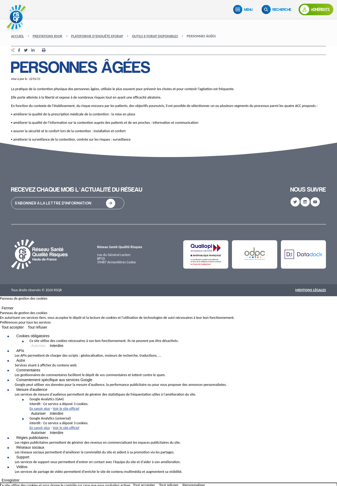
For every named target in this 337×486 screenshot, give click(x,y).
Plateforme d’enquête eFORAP (97, 36)
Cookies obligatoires (32, 336)
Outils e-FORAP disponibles (155, 36)
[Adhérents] (316, 9)
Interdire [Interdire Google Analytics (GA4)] (56, 413)
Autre (20, 360)
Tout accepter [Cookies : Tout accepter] (13, 327)
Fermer (7, 308)
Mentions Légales (310, 290)
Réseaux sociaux (30, 447)
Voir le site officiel (66, 408)
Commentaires (28, 370)
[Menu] (244, 9)
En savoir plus (39, 408)
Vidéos (22, 467)
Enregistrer (10, 480)
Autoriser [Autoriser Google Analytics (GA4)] (38, 413)
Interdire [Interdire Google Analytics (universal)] (56, 433)
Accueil (17, 36)
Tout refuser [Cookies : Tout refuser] (37, 327)
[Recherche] (277, 9)
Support (22, 457)
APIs (20, 351)
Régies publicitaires (32, 438)
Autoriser (38, 346)
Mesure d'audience (31, 389)
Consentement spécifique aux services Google (54, 380)
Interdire (56, 346)
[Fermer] (1, 304)
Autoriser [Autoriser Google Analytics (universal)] (38, 433)
